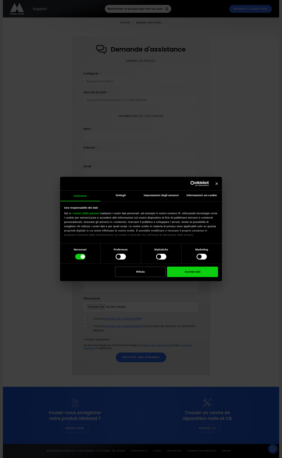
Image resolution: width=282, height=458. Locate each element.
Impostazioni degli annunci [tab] (161, 195)
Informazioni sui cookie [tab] (202, 195)
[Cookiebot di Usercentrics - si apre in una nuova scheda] (193, 183)
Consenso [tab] (80, 195)
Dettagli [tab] (121, 195)
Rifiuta (140, 271)
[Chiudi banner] (216, 183)
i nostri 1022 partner (85, 213)
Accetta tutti (192, 271)
